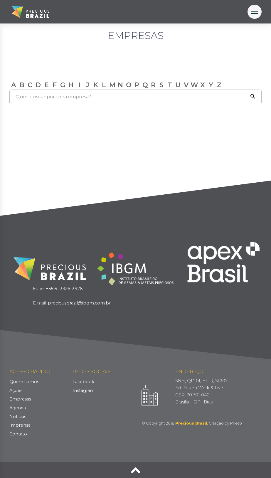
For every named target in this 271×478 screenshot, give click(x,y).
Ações (15, 390)
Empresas (20, 399)
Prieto (236, 423)
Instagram (84, 390)
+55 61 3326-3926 (64, 288)
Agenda (17, 407)
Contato (18, 434)
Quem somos (24, 381)
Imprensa (20, 425)
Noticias (17, 416)
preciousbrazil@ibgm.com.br (79, 303)
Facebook (83, 381)
